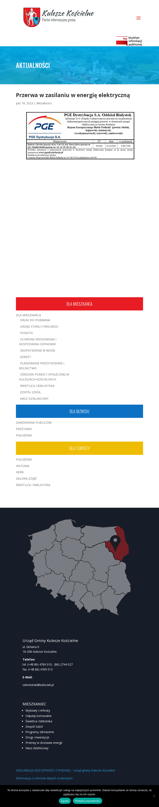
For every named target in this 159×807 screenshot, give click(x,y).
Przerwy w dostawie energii (43, 743)
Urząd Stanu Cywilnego (39, 326)
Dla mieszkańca (79, 304)
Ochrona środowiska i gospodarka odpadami (37, 341)
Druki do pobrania (35, 320)
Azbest (25, 357)
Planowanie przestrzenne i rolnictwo (41, 365)
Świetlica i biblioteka (38, 721)
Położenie (24, 435)
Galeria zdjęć (26, 478)
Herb (20, 472)
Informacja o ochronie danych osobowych (44, 778)
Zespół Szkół (30, 392)
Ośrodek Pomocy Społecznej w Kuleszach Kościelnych (44, 376)
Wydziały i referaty (37, 710)
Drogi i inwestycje (37, 737)
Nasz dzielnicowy (36, 748)
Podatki (26, 333)
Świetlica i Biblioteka (37, 386)
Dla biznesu (79, 411)
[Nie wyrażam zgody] (154, 796)
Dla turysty (79, 448)
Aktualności (44, 103)
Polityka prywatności (87, 800)
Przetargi (24, 429)
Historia (22, 466)
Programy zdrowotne (39, 732)
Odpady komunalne (38, 716)
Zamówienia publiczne (34, 422)
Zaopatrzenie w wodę (37, 350)
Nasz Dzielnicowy (34, 399)
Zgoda (65, 800)
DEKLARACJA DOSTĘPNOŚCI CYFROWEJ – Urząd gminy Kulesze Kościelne (65, 770)
